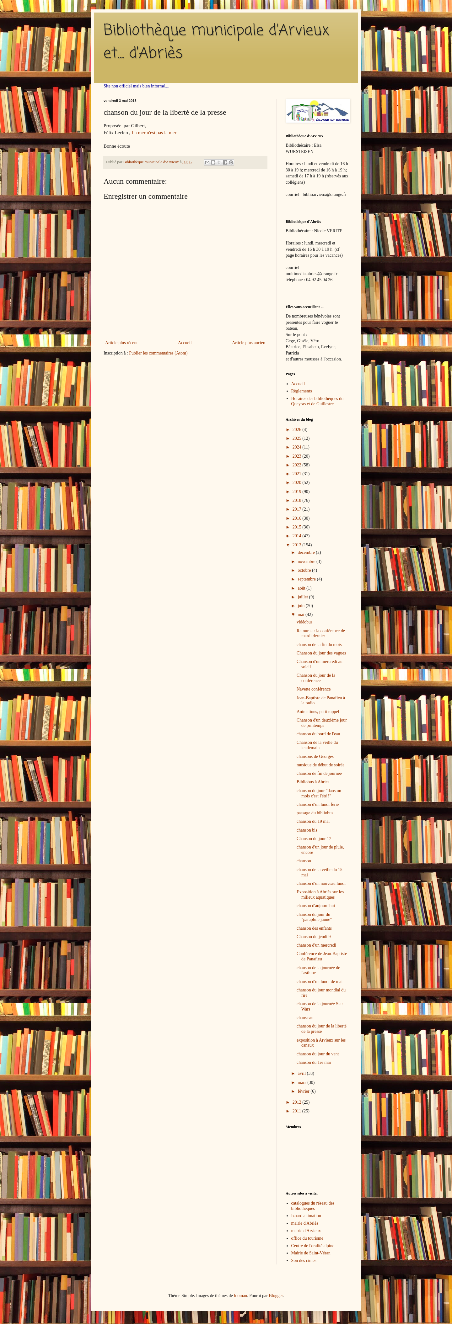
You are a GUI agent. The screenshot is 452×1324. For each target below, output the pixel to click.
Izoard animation (306, 1215)
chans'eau (305, 1017)
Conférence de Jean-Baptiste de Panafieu (322, 956)
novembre (307, 561)
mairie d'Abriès (304, 1223)
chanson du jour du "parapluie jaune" (314, 917)
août (302, 588)
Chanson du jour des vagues (321, 653)
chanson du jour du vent (318, 1054)
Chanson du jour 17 (314, 838)
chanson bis (307, 830)
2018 (298, 500)
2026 (298, 429)
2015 (298, 527)
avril (302, 1073)
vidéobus (305, 622)
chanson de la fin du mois (319, 644)
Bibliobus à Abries (313, 782)
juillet (303, 597)
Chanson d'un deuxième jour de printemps (322, 723)
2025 (298, 438)
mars (302, 1082)
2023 (298, 456)
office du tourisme (307, 1238)
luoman (240, 1295)
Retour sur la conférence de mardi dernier (321, 633)
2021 (298, 473)
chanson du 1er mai (314, 1062)
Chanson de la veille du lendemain (317, 745)
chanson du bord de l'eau (318, 734)
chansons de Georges (315, 756)
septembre (307, 579)
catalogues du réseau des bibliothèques (313, 1206)
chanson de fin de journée (319, 773)
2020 (298, 482)
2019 (298, 491)
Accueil (185, 342)
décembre (307, 552)
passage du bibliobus (315, 813)
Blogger (275, 1295)
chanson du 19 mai (313, 821)
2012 (298, 1102)
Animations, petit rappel (318, 711)
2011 (297, 1111)
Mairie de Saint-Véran (311, 1253)
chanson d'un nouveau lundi (321, 883)
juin (301, 605)
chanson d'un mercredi (316, 945)
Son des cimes (303, 1260)
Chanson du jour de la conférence (316, 678)
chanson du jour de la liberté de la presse (322, 1029)
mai (301, 614)
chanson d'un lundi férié (318, 804)
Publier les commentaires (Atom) (158, 353)
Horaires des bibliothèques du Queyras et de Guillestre (317, 401)
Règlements (301, 391)
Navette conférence (314, 689)
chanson (304, 861)
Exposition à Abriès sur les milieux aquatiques (320, 895)
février (304, 1091)
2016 (298, 518)
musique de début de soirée (320, 765)
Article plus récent (121, 342)
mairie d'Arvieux (306, 1230)
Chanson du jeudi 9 (314, 936)
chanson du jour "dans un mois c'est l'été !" (319, 793)
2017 (298, 509)
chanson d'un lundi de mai (319, 981)
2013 (298, 545)
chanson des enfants (314, 928)
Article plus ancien (248, 342)
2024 (298, 447)
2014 (298, 535)
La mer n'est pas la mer (154, 132)
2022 (298, 465)
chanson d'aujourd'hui (316, 905)
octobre (305, 570)
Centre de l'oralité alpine (312, 1245)
